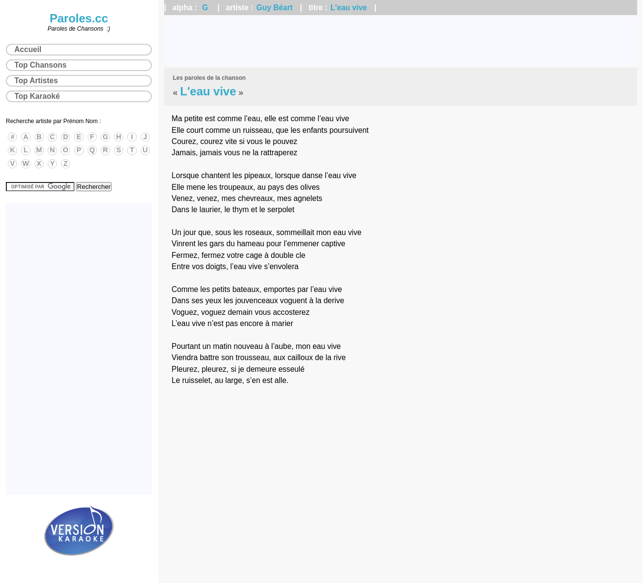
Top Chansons (41, 65)
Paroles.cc (79, 18)
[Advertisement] (401, 41)
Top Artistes (36, 80)
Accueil (28, 49)
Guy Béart (275, 7)
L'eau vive (349, 7)
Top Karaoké (37, 96)
